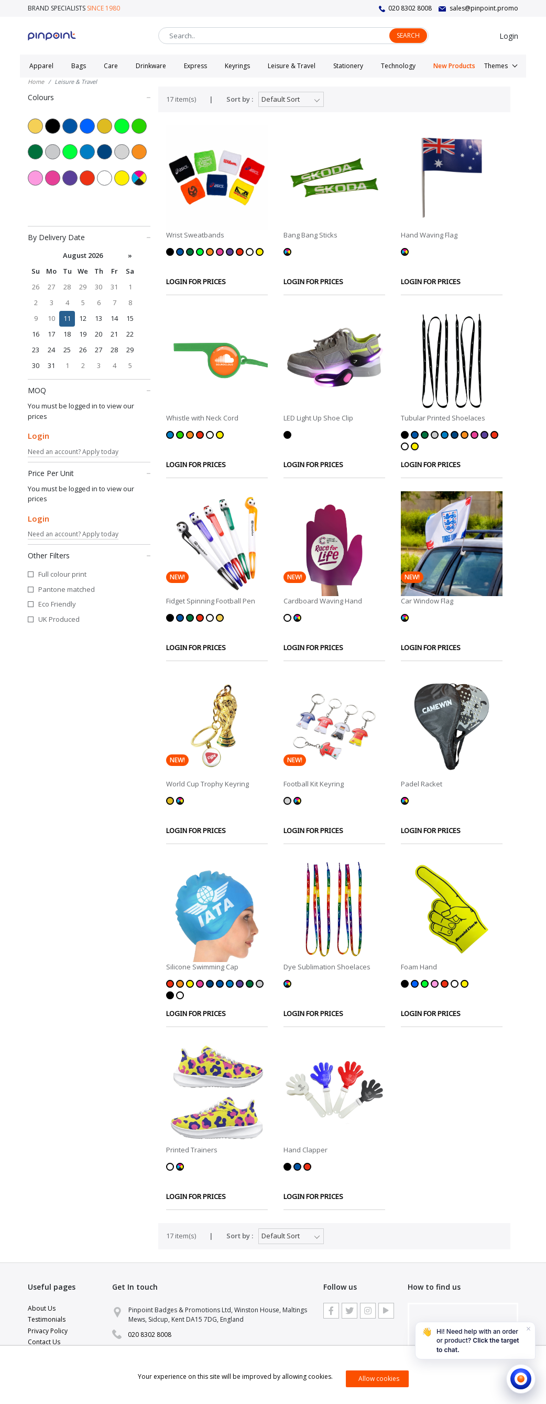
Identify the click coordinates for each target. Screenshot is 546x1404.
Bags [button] (78, 65)
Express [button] (195, 65)
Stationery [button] (348, 65)
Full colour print (62, 574)
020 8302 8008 (410, 8)
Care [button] (111, 65)
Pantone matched (66, 589)
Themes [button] (496, 65)
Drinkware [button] (151, 65)
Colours (89, 97)
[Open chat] (521, 1379)
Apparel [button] (41, 65)
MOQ (89, 390)
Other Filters (89, 555)
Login (508, 36)
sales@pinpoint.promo (484, 8)
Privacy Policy (48, 1330)
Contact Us (44, 1341)
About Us (42, 1308)
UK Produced (59, 619)
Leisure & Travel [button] (291, 65)
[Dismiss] (528, 1329)
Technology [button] (398, 65)
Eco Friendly (57, 604)
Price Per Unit (89, 473)
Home (36, 81)
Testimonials (46, 1319)
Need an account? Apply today (73, 451)
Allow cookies (378, 1378)
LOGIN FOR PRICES (196, 281)
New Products (454, 65)
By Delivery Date (89, 237)
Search (408, 35)
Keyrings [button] (237, 65)
